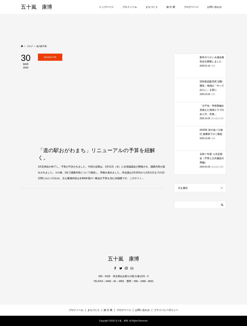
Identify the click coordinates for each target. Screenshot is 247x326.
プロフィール (129, 7)
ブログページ (191, 7)
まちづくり (152, 7)
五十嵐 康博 (36, 7)
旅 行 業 (170, 7)
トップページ (106, 7)
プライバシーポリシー (166, 310)
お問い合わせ (214, 7)
